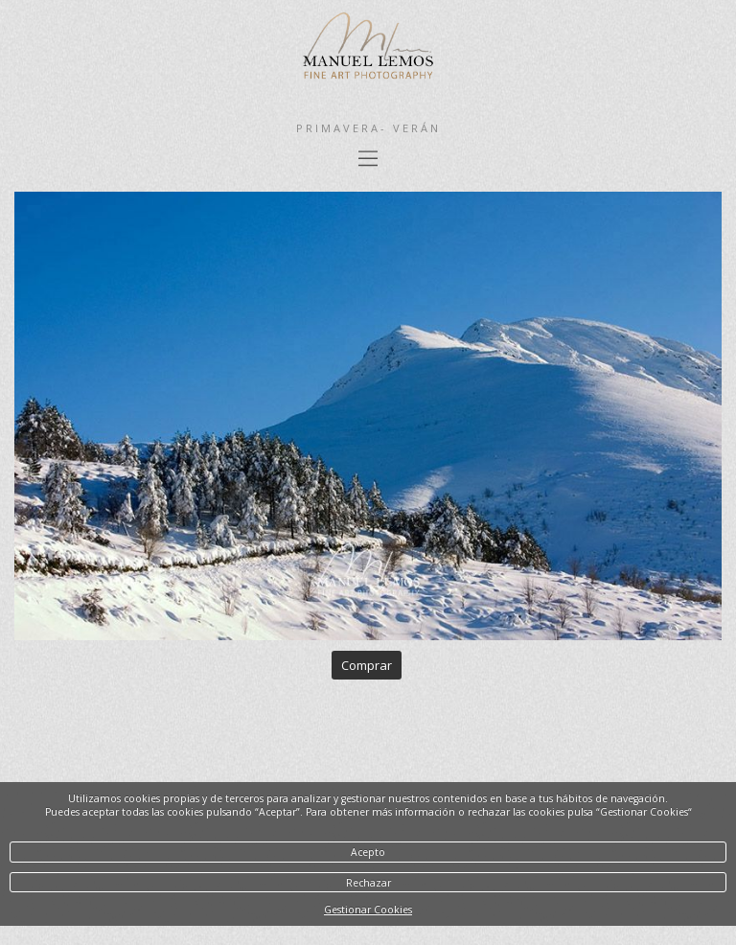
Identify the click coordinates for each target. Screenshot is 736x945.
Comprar (366, 665)
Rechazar (368, 882)
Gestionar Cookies (368, 909)
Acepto (368, 852)
